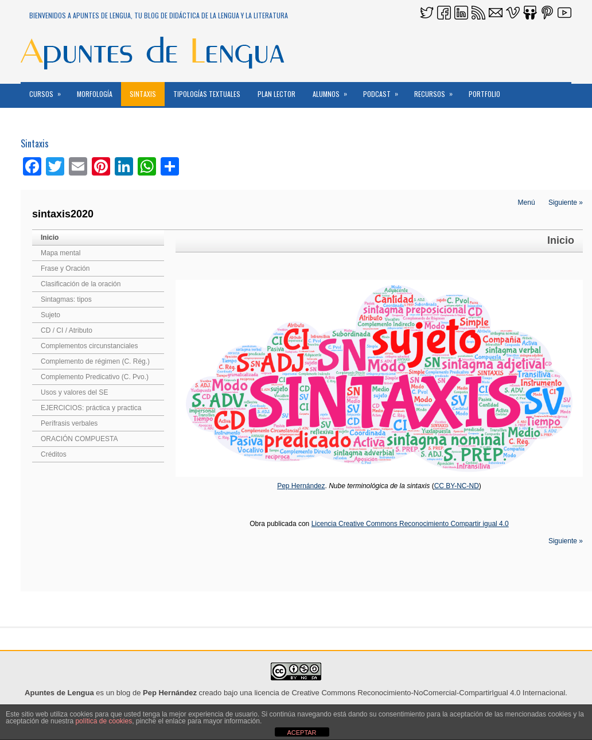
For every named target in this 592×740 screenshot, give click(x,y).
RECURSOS (437, 90)
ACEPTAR (301, 732)
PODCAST (384, 90)
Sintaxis (143, 94)
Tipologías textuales (206, 94)
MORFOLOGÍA (94, 94)
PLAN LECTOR (276, 94)
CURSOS (48, 90)
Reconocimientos (56, 118)
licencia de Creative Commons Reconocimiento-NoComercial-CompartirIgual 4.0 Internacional (409, 692)
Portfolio (484, 94)
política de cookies (103, 721)
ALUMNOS (334, 90)
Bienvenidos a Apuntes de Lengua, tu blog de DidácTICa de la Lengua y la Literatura (158, 15)
